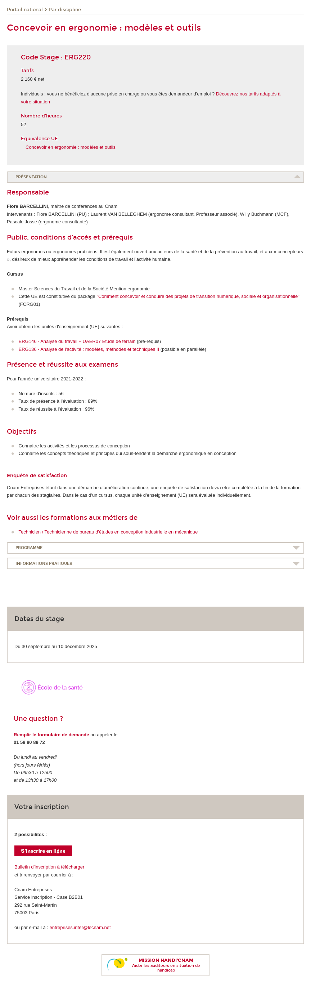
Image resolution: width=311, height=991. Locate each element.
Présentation (31, 177)
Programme (28, 547)
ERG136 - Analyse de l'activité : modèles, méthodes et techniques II (89, 349)
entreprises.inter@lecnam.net (80, 927)
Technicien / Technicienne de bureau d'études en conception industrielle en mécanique (108, 532)
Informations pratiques (43, 563)
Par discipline (65, 10)
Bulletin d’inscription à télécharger (49, 867)
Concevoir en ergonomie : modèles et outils (71, 147)
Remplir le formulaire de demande (51, 734)
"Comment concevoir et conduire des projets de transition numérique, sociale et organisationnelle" (197, 296)
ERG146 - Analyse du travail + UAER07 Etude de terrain (77, 341)
